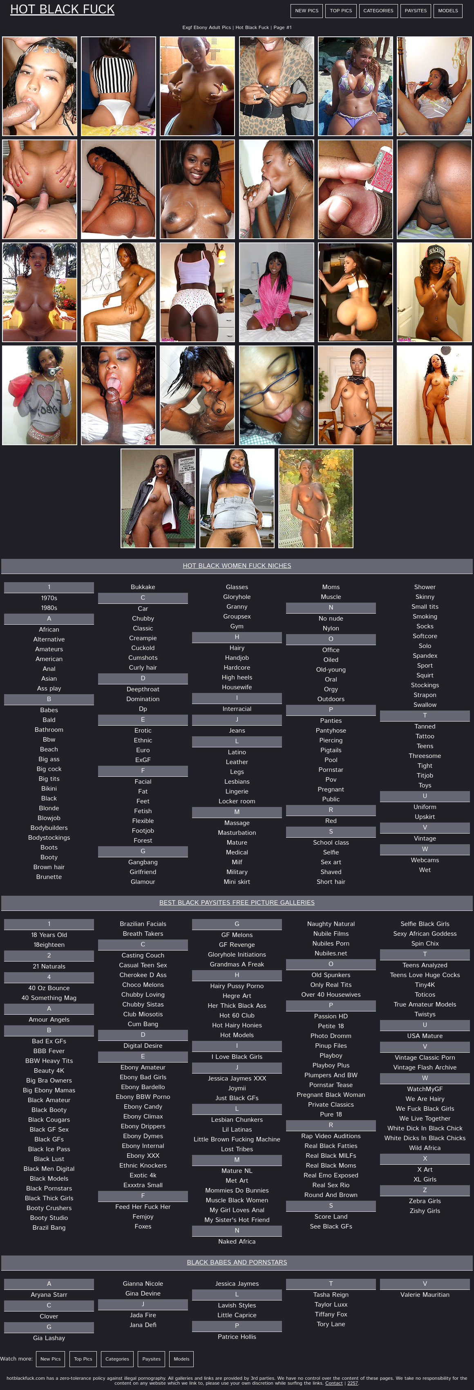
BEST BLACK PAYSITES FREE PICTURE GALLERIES (237, 903)
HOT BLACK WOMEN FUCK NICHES (237, 566)
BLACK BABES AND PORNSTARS (237, 1262)
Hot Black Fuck (62, 10)
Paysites (416, 10)
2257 (352, 1383)
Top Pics (341, 10)
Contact (334, 1383)
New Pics (306, 10)
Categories (379, 10)
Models (448, 10)
